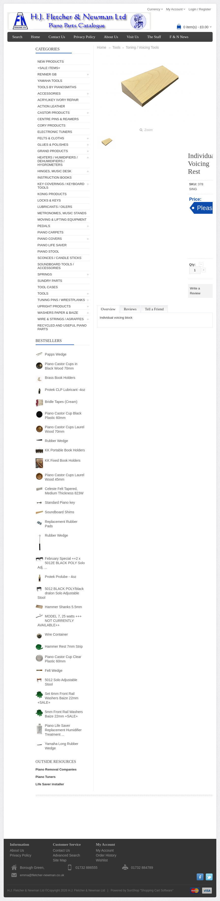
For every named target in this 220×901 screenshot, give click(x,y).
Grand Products (53, 151)
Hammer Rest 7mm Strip (64, 646)
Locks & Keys (49, 200)
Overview (108, 309)
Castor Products (54, 112)
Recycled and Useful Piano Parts (62, 327)
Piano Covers (50, 239)
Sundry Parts (50, 281)
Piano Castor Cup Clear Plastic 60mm (63, 659)
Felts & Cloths (51, 138)
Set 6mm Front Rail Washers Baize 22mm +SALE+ (58, 698)
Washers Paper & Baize (58, 313)
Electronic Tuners (55, 132)
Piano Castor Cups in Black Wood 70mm (61, 366)
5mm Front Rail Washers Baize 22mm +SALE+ (64, 714)
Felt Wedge (53, 670)
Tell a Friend (154, 309)
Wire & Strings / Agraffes (61, 319)
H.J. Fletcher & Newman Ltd (86, 890)
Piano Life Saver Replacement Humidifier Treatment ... (63, 730)
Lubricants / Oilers (55, 207)
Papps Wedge (56, 354)
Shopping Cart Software (156, 890)
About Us (111, 37)
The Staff (154, 37)
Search (17, 37)
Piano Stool (48, 251)
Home (35, 37)
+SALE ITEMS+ (49, 68)
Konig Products (52, 194)
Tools (43, 293)
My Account (21, 47)
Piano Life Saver (52, 245)
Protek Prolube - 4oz (60, 577)
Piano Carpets (50, 232)
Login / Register (200, 9)
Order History (106, 855)
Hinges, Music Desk (55, 171)
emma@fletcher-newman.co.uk (42, 875)
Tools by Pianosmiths (57, 87)
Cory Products (52, 125)
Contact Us (56, 37)
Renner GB (47, 74)
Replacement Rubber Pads (61, 524)
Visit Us (133, 37)
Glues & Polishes (53, 144)
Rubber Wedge (56, 441)
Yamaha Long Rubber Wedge (61, 746)
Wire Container (56, 634)
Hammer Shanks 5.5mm (63, 607)
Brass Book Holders (60, 378)
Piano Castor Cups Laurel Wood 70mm (64, 429)
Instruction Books (55, 177)
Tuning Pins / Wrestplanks (61, 300)
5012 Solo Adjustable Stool (61, 682)
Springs (45, 274)
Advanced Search (66, 855)
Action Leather (51, 106)
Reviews (130, 309)
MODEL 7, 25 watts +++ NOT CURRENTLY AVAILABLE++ (60, 620)
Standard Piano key (60, 502)
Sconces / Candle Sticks (59, 258)
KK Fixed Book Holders (63, 460)
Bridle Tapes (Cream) (61, 402)
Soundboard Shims (59, 512)
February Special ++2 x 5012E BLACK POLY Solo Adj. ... (61, 563)
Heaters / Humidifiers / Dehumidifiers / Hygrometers (58, 161)
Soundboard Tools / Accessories (56, 266)
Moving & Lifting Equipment (62, 219)
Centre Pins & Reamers (58, 119)
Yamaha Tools (50, 81)
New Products (51, 61)
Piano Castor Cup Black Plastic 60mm (63, 415)
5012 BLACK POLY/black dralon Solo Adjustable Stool (61, 593)
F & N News (179, 37)
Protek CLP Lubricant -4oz (65, 390)
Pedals (44, 226)
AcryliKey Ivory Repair (58, 100)
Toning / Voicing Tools (142, 47)
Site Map (59, 860)
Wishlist (102, 860)
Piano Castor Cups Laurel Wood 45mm (64, 477)
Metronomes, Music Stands (62, 213)
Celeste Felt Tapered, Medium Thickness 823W (64, 491)
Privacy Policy (84, 37)
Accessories (49, 93)
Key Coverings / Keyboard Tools (61, 185)
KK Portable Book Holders (65, 450)
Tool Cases (48, 287)
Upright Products (54, 306)
